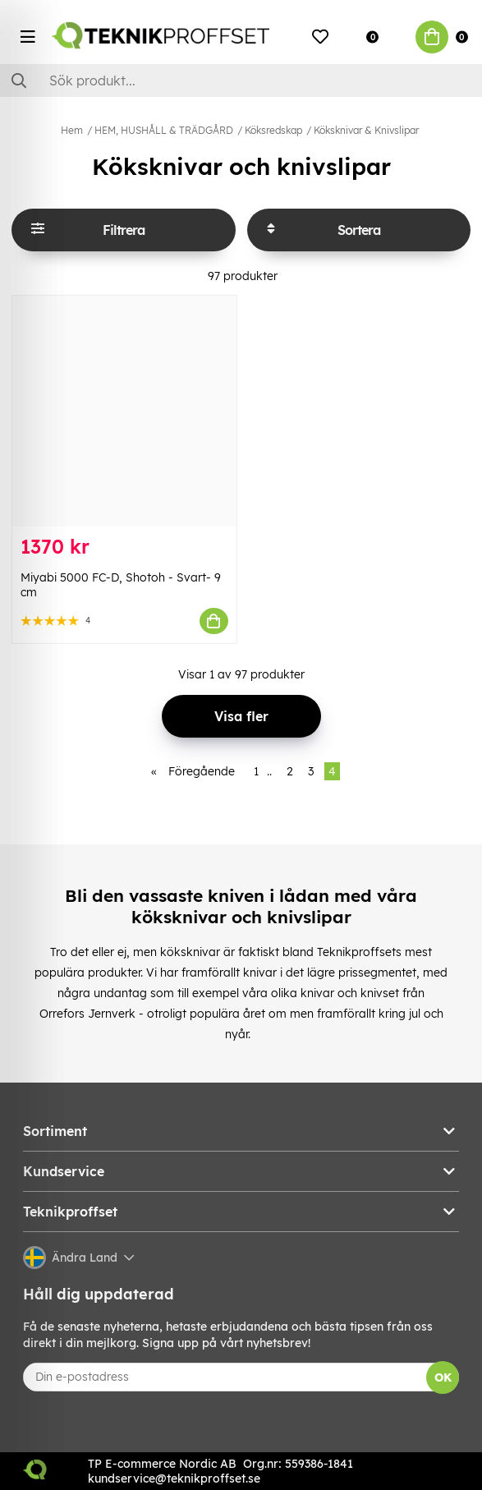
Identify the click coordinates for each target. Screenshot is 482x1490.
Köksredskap (273, 130)
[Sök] (241, 80)
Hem (72, 130)
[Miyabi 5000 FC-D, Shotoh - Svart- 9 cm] (124, 411)
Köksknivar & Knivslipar (366, 130)
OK (443, 1377)
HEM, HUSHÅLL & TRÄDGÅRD (163, 130)
